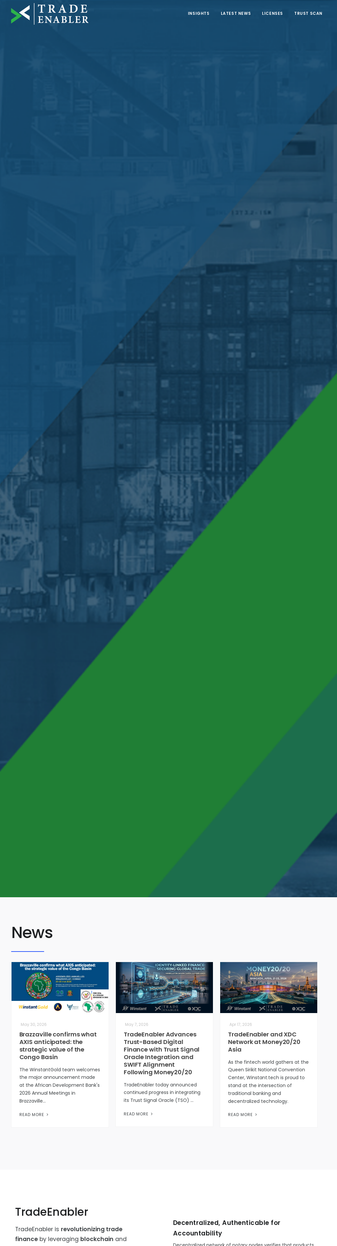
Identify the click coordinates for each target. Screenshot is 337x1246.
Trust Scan (308, 13)
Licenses (272, 13)
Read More (34, 1114)
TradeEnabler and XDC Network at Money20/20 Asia (264, 1042)
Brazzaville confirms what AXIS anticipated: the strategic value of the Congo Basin (58, 1045)
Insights (199, 13)
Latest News (236, 13)
